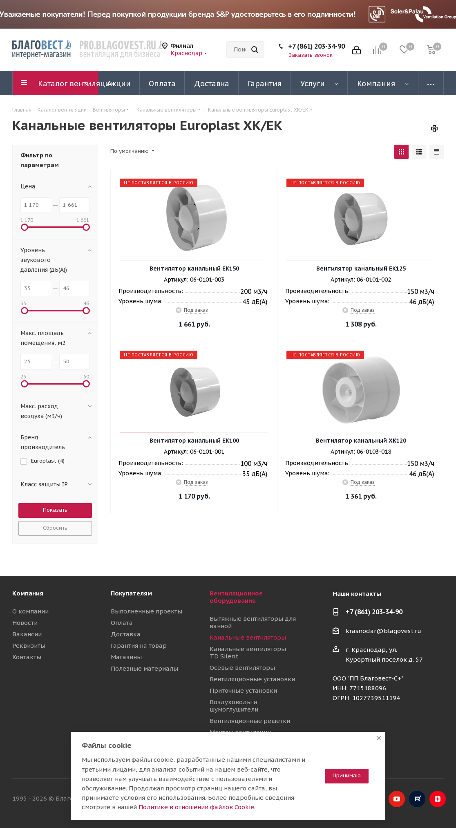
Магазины (126, 657)
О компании (30, 611)
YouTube (397, 799)
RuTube (417, 799)
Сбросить (55, 527)
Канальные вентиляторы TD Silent (248, 652)
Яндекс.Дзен (437, 799)
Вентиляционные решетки (250, 721)
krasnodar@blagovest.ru (383, 631)
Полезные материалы (144, 668)
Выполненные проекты (146, 611)
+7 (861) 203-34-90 (316, 46)
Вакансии (27, 634)
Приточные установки (243, 690)
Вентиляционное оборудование (236, 596)
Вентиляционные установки (252, 679)
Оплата (122, 623)
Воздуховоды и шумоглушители (234, 705)
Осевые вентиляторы (242, 667)
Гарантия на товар (139, 645)
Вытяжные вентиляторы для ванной (253, 622)
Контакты (26, 657)
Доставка (126, 634)
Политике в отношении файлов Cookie (196, 807)
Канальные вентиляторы (248, 637)
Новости (25, 623)
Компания (27, 593)
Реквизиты (28, 645)
